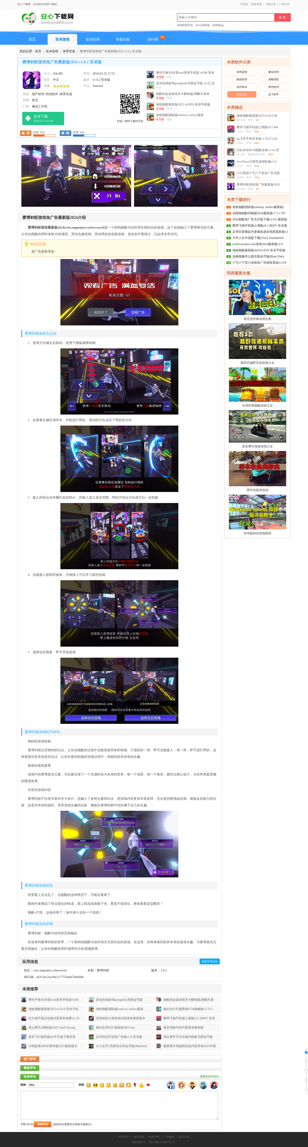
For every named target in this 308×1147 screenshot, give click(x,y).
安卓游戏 (62, 39)
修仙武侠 (273, 71)
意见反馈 (184, 1136)
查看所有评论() (209, 1076)
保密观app (218, 25)
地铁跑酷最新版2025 (183, 104)
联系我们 (124, 1136)
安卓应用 (93, 39)
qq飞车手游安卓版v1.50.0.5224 (257, 138)
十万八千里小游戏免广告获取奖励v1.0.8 (259, 262)
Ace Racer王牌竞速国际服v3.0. (257, 161)
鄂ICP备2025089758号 (162, 1142)
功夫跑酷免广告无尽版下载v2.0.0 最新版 (259, 219)
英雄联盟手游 (185, 25)
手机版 (244, 4)
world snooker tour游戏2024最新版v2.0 (257, 244)
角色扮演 (273, 86)
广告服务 (169, 1136)
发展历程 (139, 1136)
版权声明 (154, 1136)
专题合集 (123, 39)
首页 (32, 39)
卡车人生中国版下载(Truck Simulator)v (258, 238)
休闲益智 (242, 71)
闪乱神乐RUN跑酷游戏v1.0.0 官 (258, 150)
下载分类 (270, 4)
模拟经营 (242, 79)
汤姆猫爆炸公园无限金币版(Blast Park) (258, 256)
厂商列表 (284, 4)
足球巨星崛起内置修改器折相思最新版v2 (260, 231)
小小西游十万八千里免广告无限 (258, 173)
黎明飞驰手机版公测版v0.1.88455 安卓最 (259, 225)
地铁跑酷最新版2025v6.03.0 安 (257, 115)
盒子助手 (273, 94)
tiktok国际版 (203, 25)
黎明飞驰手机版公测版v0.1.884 (257, 127)
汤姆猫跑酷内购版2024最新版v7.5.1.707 (259, 213)
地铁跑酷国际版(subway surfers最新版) (258, 207)
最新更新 (256, 4)
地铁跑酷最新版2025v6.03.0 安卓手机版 (259, 250)
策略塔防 (273, 79)
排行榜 (153, 39)
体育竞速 (69, 51)
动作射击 (242, 86)
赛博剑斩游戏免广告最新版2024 (258, 184)
